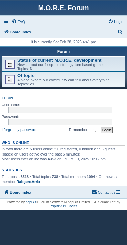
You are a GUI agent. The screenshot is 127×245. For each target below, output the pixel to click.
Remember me (84, 130)
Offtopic (26, 75)
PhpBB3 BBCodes (64, 206)
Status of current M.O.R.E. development (59, 60)
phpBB (31, 202)
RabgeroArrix (28, 182)
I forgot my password (19, 130)
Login (7, 98)
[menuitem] (18, 22)
